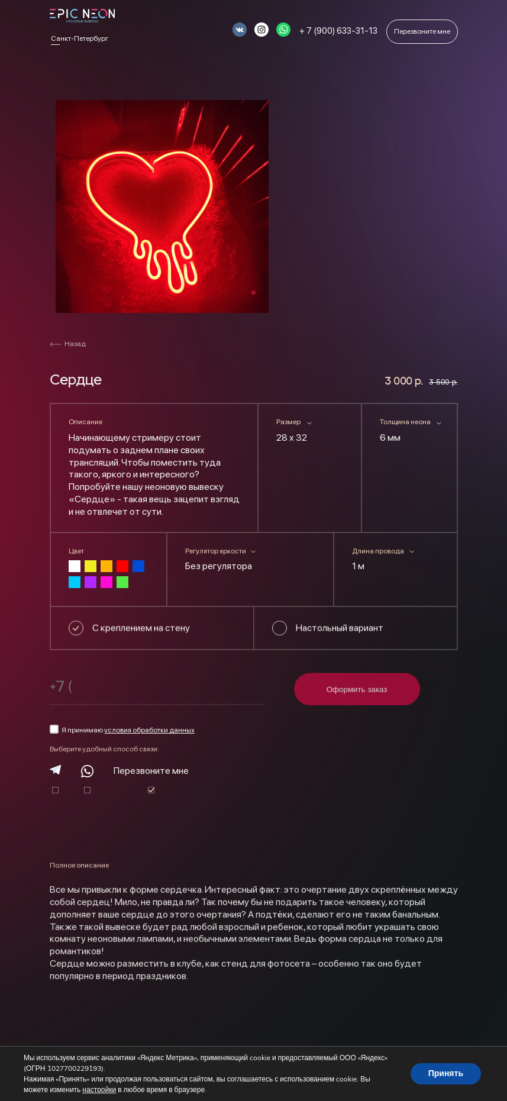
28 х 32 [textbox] (291, 437)
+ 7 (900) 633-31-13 (338, 30)
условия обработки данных (149, 730)
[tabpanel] (162, 206)
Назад (68, 344)
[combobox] (309, 440)
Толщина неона (405, 422)
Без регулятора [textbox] (218, 566)
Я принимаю (122, 729)
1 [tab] (253, 292)
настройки (99, 1089)
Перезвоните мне (151, 770)
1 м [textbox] (358, 566)
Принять (445, 1073)
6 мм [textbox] (390, 437)
